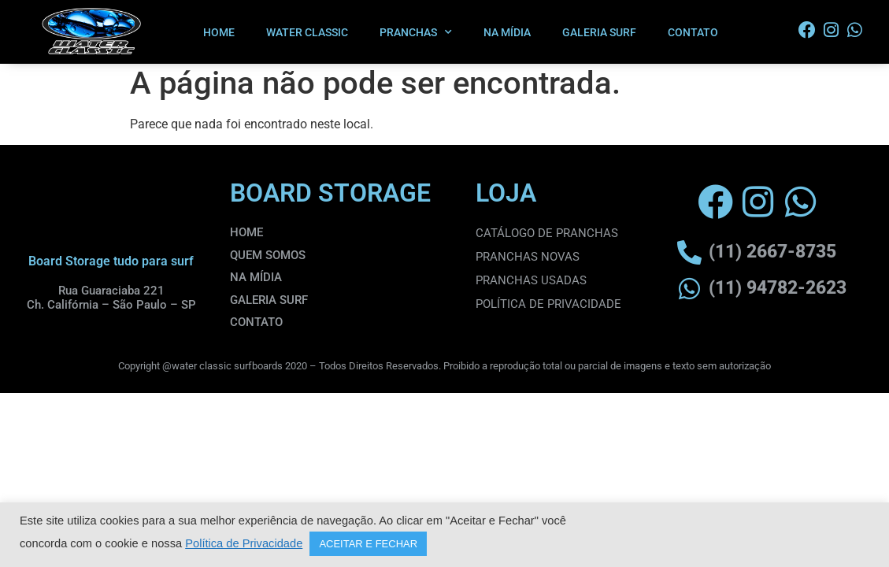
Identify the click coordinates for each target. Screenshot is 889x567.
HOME (219, 32)
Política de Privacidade (243, 543)
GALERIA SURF (599, 32)
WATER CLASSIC (307, 32)
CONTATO (693, 32)
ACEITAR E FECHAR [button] (368, 544)
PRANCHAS (416, 32)
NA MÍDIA (507, 32)
